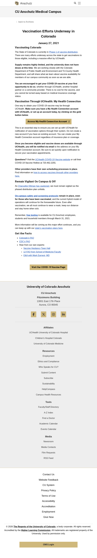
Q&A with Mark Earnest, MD (36, 255)
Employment (48, 356)
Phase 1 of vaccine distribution (63, 52)
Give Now (48, 517)
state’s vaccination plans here (49, 228)
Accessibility (48, 501)
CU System (48, 485)
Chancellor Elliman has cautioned (33, 186)
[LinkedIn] (63, 318)
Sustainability (48, 384)
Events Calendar (48, 429)
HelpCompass (48, 389)
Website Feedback (48, 480)
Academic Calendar (48, 424)
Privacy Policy (48, 490)
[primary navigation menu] (79, 3)
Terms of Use (48, 496)
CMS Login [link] (48, 544)
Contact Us (48, 474)
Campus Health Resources (48, 395)
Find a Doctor (48, 418)
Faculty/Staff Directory (48, 407)
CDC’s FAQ (24, 241)
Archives (30, 22)
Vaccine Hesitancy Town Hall (36, 248)
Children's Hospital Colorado (48, 338)
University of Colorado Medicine (48, 344)
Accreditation (48, 506)
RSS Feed (48, 458)
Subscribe (48, 378)
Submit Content (48, 373)
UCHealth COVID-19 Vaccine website (52, 159)
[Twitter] (43, 318)
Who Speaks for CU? (48, 367)
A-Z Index (48, 413)
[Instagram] (53, 318)
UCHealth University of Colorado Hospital (48, 332)
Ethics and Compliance (48, 361)
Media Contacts (48, 447)
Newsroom (48, 441)
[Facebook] (33, 318)
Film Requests (48, 453)
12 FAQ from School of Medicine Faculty (42, 252)
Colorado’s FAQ (26, 238)
